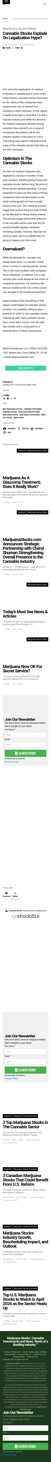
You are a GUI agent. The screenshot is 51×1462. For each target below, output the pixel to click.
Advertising (19, 1357)
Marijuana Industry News (29, 412)
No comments (11, 44)
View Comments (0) (25, 368)
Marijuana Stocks (10, 415)
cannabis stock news (32, 409)
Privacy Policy (11, 761)
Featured (21, 451)
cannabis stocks (10, 412)
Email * (8, 739)
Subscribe (25, 753)
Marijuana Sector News (19, 29)
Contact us (32, 1357)
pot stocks (7, 418)
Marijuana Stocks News (30, 415)
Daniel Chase (8, 1197)
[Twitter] (15, 896)
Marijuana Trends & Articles (25, 1116)
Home (5, 18)
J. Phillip (6, 395)
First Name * (10, 729)
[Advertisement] (25, 849)
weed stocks (18, 418)
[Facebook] (6, 896)
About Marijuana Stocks (35, 1352)
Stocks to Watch (12, 1352)
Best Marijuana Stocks (12, 409)
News (43, 415)
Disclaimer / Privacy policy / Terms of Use (25, 1354)
